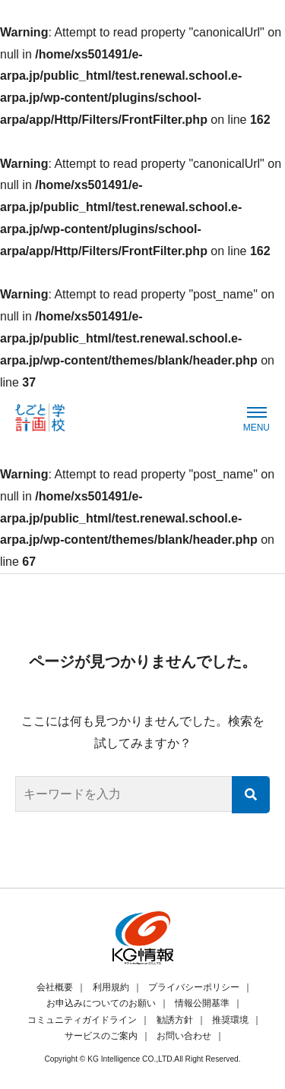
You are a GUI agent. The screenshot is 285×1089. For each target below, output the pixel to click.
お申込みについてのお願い (101, 1003)
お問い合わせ (184, 1036)
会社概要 (54, 987)
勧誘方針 (175, 1020)
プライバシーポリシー (193, 987)
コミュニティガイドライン (82, 1020)
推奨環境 (230, 1020)
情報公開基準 (202, 1003)
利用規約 (111, 987)
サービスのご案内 (101, 1036)
